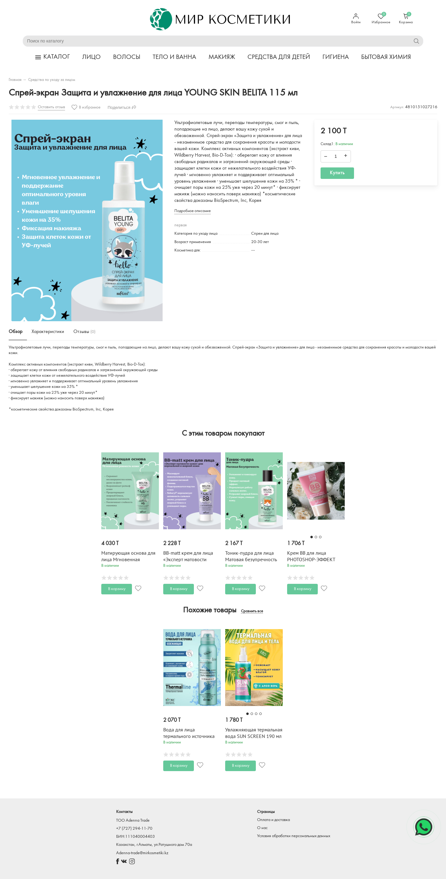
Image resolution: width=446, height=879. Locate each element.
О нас (262, 828)
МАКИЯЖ (221, 57)
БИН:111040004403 (135, 837)
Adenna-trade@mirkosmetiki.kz (142, 853)
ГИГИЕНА (335, 57)
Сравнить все (252, 611)
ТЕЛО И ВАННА (174, 57)
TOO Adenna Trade (133, 821)
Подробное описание (192, 211)
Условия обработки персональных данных (293, 836)
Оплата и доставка (273, 820)
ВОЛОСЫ (126, 57)
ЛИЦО (91, 57)
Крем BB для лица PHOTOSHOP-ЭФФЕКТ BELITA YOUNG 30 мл (311, 559)
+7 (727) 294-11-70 (134, 829)
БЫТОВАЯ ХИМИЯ (386, 57)
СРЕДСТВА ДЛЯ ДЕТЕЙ (278, 57)
